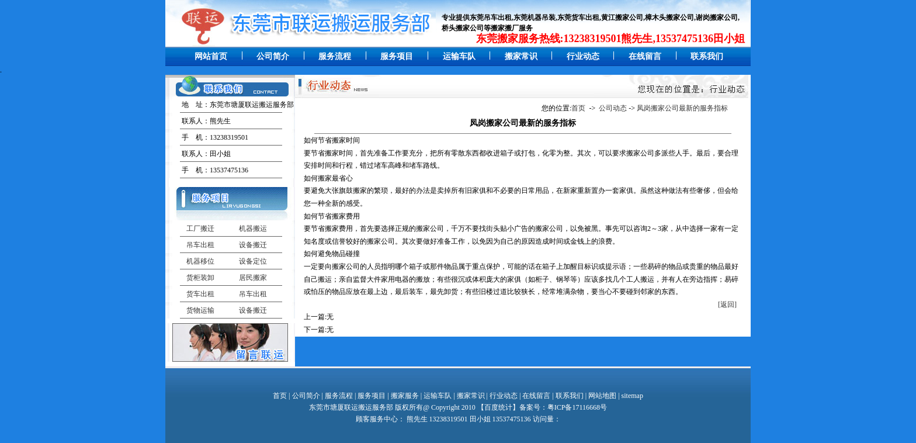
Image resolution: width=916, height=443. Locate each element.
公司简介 (272, 56)
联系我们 (707, 56)
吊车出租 (200, 245)
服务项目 (396, 56)
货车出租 (200, 294)
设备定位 (253, 261)
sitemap (632, 396)
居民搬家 (253, 278)
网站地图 (602, 396)
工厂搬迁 (200, 228)
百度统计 (498, 407)
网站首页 (211, 56)
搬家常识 (521, 56)
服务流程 (334, 56)
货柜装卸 (200, 278)
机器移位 (200, 261)
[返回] (727, 304)
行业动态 (583, 56)
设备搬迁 (253, 245)
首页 (578, 108)
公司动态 (613, 108)
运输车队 (459, 56)
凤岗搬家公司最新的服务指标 (682, 108)
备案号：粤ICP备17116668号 (563, 407)
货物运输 (200, 310)
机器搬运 (253, 228)
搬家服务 (405, 396)
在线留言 (645, 56)
